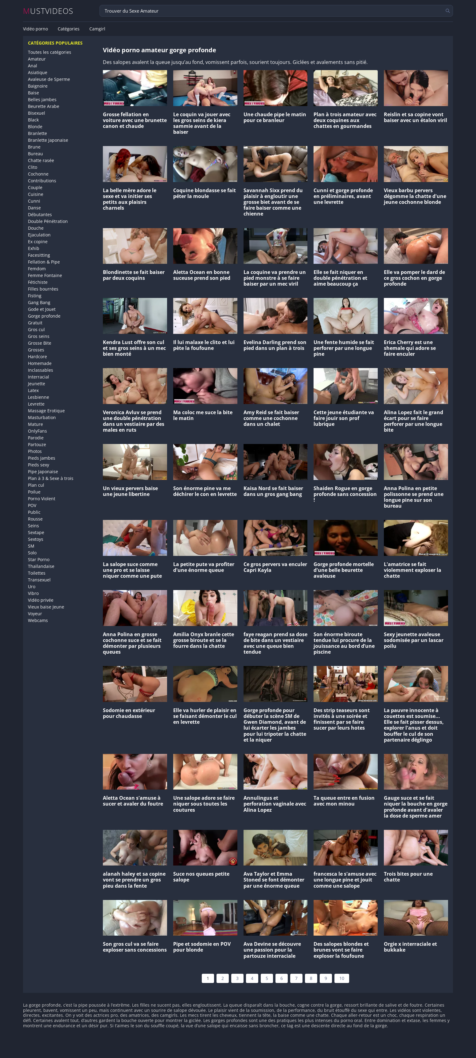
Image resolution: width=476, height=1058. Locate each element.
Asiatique (37, 72)
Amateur (37, 59)
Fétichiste (38, 282)
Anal (32, 66)
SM (31, 546)
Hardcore (37, 356)
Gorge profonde (44, 316)
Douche (36, 228)
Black (33, 120)
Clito (32, 167)
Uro (31, 586)
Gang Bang (39, 302)
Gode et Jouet (42, 309)
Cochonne (38, 174)
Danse (34, 208)
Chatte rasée (41, 160)
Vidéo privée (40, 600)
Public (34, 512)
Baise (33, 93)
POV (32, 505)
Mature (35, 424)
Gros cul (36, 329)
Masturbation (42, 417)
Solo (32, 553)
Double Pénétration (48, 221)
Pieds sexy (38, 465)
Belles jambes (42, 99)
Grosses (36, 350)
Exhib (33, 248)
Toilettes (36, 573)
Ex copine (38, 241)
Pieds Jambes (41, 458)
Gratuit (35, 323)
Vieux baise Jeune (46, 607)
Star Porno (38, 559)
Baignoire (38, 86)
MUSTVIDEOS (48, 11)
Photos (35, 451)
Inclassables (40, 370)
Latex (33, 390)
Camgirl (97, 29)
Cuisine (35, 194)
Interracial (38, 377)
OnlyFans (37, 431)
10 (341, 978)
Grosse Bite (39, 343)
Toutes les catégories (49, 52)
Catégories (69, 29)
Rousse (35, 519)
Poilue (34, 492)
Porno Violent (41, 498)
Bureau (35, 154)
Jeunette (36, 383)
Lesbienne (38, 397)
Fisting (34, 296)
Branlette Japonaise (48, 140)
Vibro (33, 593)
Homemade (40, 363)
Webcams (38, 620)
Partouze (37, 444)
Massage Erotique (46, 411)
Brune (34, 147)
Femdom (37, 268)
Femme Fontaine (45, 275)
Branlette (37, 133)
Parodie (36, 438)
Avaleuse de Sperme (49, 79)
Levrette (36, 404)
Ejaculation (39, 235)
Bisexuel (36, 113)
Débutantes (40, 214)
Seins (33, 526)
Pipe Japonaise (43, 471)
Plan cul (36, 485)
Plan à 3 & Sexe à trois (50, 478)
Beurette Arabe (43, 106)
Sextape (36, 532)
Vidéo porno (35, 29)
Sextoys (35, 539)
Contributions (42, 181)
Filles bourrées (43, 289)
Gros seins (38, 336)
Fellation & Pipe (44, 262)
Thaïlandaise (41, 566)
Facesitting (39, 255)
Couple (35, 187)
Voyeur (35, 613)
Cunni (34, 201)
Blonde (35, 126)
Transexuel (39, 580)
